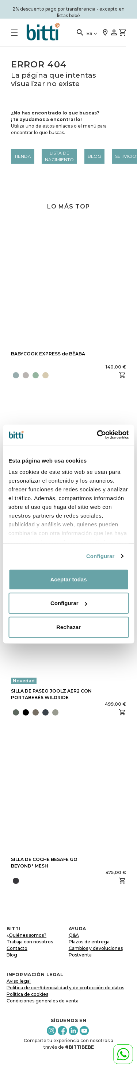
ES (89, 33)
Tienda (22, 156)
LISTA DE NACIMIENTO (59, 156)
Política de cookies (27, 994)
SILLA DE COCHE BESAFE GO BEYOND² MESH (44, 863)
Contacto (17, 948)
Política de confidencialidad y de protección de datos (65, 987)
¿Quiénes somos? (26, 935)
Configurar (100, 556)
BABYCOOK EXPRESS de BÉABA (48, 353)
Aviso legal (19, 981)
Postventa (80, 955)
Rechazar (68, 627)
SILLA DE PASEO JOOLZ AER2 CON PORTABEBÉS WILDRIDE (51, 694)
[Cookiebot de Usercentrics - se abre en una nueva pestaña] (97, 435)
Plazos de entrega (89, 941)
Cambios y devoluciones (96, 948)
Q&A (74, 935)
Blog (94, 156)
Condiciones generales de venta (43, 1000)
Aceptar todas (68, 579)
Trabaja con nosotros (30, 941)
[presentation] (61, 712)
